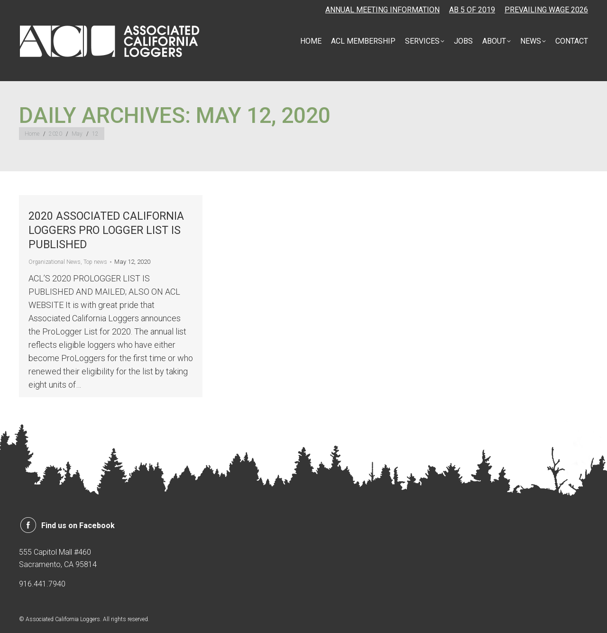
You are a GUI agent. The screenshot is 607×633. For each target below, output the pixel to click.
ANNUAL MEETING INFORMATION (382, 9)
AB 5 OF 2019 (472, 9)
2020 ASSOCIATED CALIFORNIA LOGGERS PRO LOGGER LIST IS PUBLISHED (106, 230)
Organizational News (54, 262)
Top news (95, 262)
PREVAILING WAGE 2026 (546, 9)
